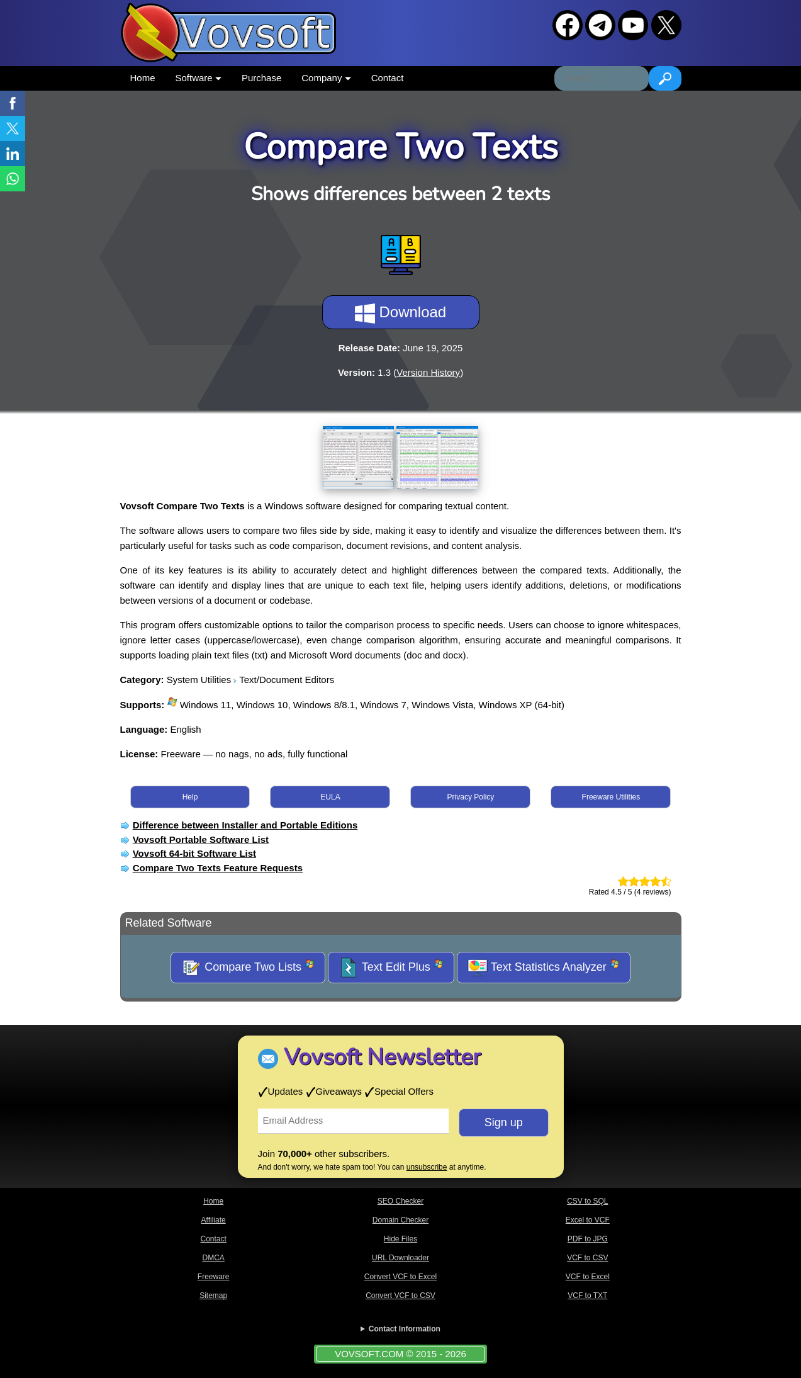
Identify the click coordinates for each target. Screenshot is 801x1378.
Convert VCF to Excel (400, 1276)
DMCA (213, 1257)
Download (400, 313)
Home (142, 77)
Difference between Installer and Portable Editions (245, 825)
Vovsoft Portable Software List (201, 839)
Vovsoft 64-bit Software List (194, 853)
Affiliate (213, 1220)
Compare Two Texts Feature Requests (218, 867)
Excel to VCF (588, 1220)
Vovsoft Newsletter (382, 1057)
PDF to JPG (588, 1238)
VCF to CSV (587, 1257)
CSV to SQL (587, 1201)
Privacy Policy (471, 797)
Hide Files (400, 1238)
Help (190, 797)
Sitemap (213, 1295)
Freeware (214, 1276)
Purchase (261, 77)
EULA (330, 797)
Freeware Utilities (611, 797)
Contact (387, 77)
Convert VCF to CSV (400, 1295)
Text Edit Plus (391, 967)
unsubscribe (426, 1167)
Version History (428, 372)
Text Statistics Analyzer (544, 967)
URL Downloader (400, 1257)
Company (325, 77)
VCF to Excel (588, 1276)
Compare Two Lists (248, 967)
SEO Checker (400, 1201)
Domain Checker (400, 1220)
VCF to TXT (587, 1295)
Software (198, 77)
